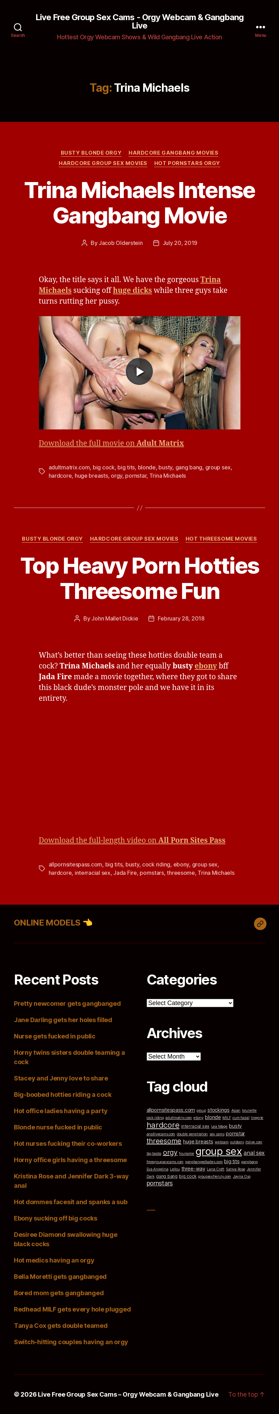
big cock (104, 467)
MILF (226, 1118)
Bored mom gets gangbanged (59, 1293)
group (201, 1110)
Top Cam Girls (151, 1209)
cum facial (240, 1118)
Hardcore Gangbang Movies (173, 153)
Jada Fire (125, 872)
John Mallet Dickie (114, 618)
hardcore (60, 475)
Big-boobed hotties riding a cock (62, 1094)
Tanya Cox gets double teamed (60, 1325)
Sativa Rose (235, 1169)
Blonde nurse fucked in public (58, 1127)
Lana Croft (215, 1169)
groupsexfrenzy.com (214, 1176)
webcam (221, 1142)
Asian (236, 1110)
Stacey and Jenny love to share (61, 1078)
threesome (181, 872)
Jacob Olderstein (121, 242)
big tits (126, 467)
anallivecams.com (161, 1134)
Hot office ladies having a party (60, 1111)
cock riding (156, 864)
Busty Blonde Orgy (91, 153)
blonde (147, 467)
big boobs (154, 1153)
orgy (116, 475)
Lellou (175, 1169)
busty (165, 467)
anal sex (254, 1152)
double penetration (192, 1134)
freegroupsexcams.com (165, 1162)
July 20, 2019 (180, 242)
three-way (193, 1169)
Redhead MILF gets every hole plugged (72, 1309)
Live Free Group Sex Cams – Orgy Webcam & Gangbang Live (128, 1394)
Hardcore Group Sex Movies (103, 163)
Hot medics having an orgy (54, 1260)
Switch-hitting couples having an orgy (71, 1342)
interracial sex (92, 872)
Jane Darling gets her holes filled (63, 1019)
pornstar (135, 475)
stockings (218, 1110)
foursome (186, 1153)
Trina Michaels (167, 475)
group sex (218, 467)
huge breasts (91, 475)
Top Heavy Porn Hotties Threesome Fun (139, 578)
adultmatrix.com (69, 467)
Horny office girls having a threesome (70, 1160)
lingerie (257, 1118)
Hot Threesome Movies (221, 539)
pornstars (152, 872)
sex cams (217, 1134)
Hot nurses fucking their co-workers (68, 1143)
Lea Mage (219, 1126)
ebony (181, 864)
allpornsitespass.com (75, 864)
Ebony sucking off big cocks (55, 1218)
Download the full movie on (111, 443)
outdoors (237, 1142)
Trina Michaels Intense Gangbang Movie (139, 202)
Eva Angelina (158, 1169)
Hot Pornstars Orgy (187, 163)
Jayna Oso (242, 1176)
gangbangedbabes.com (204, 1162)
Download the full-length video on (132, 840)
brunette (249, 1110)
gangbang (249, 1162)
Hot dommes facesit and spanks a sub (71, 1202)
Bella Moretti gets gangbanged (60, 1276)
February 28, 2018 (181, 618)
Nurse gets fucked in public (55, 1036)
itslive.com (253, 1142)
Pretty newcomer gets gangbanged (67, 1003)
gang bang (189, 467)
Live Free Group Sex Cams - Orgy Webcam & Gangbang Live (139, 21)
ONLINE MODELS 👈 (53, 923)
